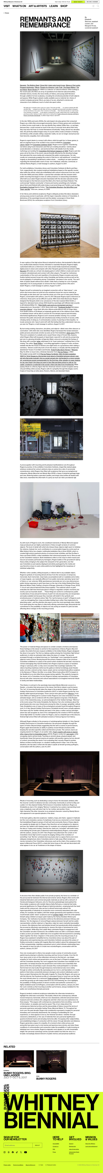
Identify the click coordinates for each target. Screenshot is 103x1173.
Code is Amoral (53, 978)
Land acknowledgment (91, 1146)
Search (98, 6)
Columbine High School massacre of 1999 (53, 151)
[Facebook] (13, 1152)
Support (71, 1143)
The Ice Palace (63, 352)
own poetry (70, 734)
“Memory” (71, 693)
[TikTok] (17, 1152)
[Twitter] (21, 1152)
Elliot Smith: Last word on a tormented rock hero (55, 305)
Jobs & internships (74, 1149)
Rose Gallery (38, 343)
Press (54, 1152)
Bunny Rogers (33, 89)
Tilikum (37, 87)
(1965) (58, 914)
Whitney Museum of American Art (13, 1)
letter (39, 341)
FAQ (54, 1149)
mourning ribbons (26, 309)
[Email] (18, 1145)
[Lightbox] (59, 56)
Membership (72, 1146)
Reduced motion (51, 1165)
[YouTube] (25, 1152)
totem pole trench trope (56, 85)
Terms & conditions (18, 1165)
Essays (7, 13)
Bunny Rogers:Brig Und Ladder (6, 1098)
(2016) (49, 144)
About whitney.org (30, 1165)
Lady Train (58, 87)
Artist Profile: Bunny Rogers (60, 350)
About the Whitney (90, 1143)
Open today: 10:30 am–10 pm (62, 1)
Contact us (55, 1146)
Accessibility (56, 1143)
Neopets (23, 85)
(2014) (27, 144)
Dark (41, 1165)
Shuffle (93, 6)
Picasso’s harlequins (27, 87)
